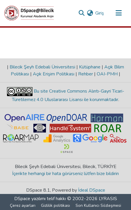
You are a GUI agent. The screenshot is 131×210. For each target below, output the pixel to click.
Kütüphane (90, 67)
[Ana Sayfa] (29, 13)
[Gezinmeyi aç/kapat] (118, 13)
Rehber (85, 74)
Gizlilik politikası (55, 205)
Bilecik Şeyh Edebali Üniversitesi (42, 67)
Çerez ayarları (22, 205)
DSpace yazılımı (30, 198)
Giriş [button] (100, 13)
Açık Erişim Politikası (54, 74)
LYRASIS (108, 198)
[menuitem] (90, 13)
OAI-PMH (107, 74)
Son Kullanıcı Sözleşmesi (98, 205)
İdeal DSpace (91, 190)
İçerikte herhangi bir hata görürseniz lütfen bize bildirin (65, 173)
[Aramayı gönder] (81, 13)
